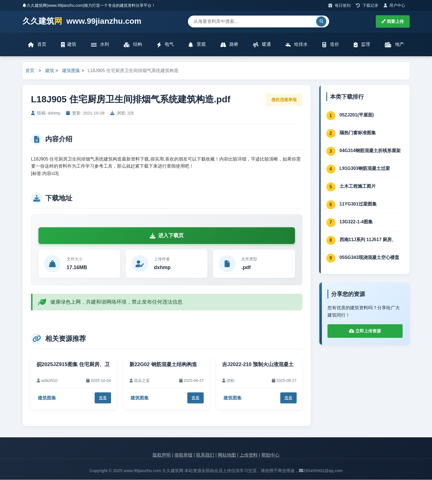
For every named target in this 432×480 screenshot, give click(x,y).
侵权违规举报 (284, 99)
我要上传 (392, 21)
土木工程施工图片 (358, 186)
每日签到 (339, 5)
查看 (103, 398)
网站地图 (227, 455)
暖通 (262, 44)
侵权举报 (183, 455)
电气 (165, 44)
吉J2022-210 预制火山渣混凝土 (258, 364)
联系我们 (205, 455)
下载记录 (367, 5)
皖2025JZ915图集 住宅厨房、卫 (73, 364)
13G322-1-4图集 (356, 221)
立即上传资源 (365, 331)
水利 (100, 44)
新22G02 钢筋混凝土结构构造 (163, 364)
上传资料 (249, 455)
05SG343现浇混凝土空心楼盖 (370, 257)
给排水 (297, 44)
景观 (196, 44)
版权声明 (162, 455)
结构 (133, 44)
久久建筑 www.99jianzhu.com (82, 21)
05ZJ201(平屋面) (357, 115)
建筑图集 (71, 70)
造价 (330, 44)
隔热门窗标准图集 (358, 132)
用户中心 (394, 5)
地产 (394, 44)
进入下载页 (167, 236)
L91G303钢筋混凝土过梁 (365, 168)
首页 (37, 44)
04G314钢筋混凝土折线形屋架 (370, 150)
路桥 (229, 44)
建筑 (68, 44)
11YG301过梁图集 (358, 204)
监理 (362, 44)
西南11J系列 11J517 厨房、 (368, 239)
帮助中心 (270, 455)
